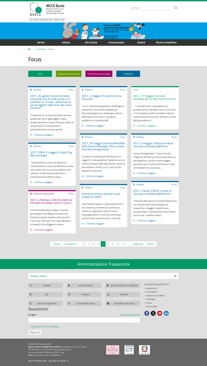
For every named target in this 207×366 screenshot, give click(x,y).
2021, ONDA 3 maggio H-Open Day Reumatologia (51, 153)
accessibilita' (151, 291)
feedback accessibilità (155, 295)
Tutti (40, 74)
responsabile (151, 306)
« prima (56, 244)
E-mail (32, 315)
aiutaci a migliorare (46, 303)
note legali (150, 299)
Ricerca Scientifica (166, 42)
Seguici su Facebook (146, 313)
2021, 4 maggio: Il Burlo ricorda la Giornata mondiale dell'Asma (153, 144)
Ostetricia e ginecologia (98, 74)
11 (123, 244)
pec (47, 294)
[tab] (103, 276)
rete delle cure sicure (124, 303)
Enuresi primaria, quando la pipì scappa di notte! (101, 195)
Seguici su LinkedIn (166, 313)
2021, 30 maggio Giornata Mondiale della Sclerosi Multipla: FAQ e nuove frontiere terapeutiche (103, 146)
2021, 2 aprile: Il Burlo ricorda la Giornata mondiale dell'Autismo (152, 192)
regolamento (151, 288)
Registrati (35, 332)
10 (117, 244)
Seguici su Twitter (153, 313)
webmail (124, 294)
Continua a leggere (43, 135)
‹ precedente (69, 244)
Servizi (40, 42)
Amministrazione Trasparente (103, 264)
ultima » (151, 244)
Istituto (66, 42)
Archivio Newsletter (130, 315)
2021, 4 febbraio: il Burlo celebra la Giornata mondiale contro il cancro (51, 201)
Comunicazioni (116, 42)
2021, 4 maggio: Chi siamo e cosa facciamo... (101, 97)
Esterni (141, 42)
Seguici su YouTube (159, 313)
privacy (149, 302)
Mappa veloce (38, 275)
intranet (85, 294)
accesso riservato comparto (124, 285)
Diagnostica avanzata (68, 74)
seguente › (138, 244)
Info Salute (91, 42)
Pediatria (128, 74)
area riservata (85, 285)
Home (29, 49)
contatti (47, 285)
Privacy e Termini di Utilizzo (45, 326)
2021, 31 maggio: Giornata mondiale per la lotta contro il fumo (154, 97)
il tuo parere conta (85, 303)
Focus (71, 90)
